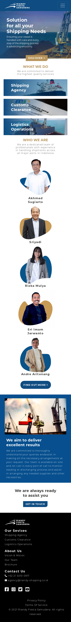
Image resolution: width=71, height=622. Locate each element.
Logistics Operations (18, 544)
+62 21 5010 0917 (17, 575)
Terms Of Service (36, 605)
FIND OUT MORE (35, 385)
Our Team (11, 560)
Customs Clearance (18, 539)
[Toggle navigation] (62, 5)
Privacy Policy (36, 600)
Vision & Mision (15, 555)
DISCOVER (36, 58)
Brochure (11, 564)
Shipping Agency (16, 535)
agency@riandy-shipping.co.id (26, 580)
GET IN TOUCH (35, 504)
